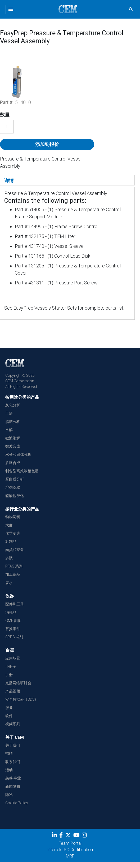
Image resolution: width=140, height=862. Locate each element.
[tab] (67, 180)
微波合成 (12, 446)
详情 (9, 180)
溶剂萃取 (12, 487)
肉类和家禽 (14, 550)
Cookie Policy (16, 803)
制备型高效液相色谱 (22, 471)
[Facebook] (62, 836)
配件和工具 (14, 604)
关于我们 (12, 745)
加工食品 (12, 574)
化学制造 (12, 533)
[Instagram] (85, 836)
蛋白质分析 (14, 479)
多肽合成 (12, 463)
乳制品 (10, 541)
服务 (9, 707)
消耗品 (10, 612)
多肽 (9, 558)
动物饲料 (12, 517)
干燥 (9, 413)
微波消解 (12, 438)
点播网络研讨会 (18, 683)
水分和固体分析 (18, 454)
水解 (9, 430)
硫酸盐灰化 (14, 495)
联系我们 (12, 762)
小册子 (10, 666)
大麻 (9, 525)
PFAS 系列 (13, 566)
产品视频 (12, 691)
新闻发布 (12, 786)
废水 (9, 583)
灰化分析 (12, 405)
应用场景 (12, 658)
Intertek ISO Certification (70, 849)
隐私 (9, 794)
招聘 (9, 753)
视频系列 (12, 724)
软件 (9, 716)
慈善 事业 (13, 778)
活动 (9, 770)
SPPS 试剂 (14, 637)
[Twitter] (68, 836)
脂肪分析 (12, 421)
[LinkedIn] (55, 836)
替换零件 (12, 629)
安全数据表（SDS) (20, 699)
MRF (70, 856)
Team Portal (70, 843)
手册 (9, 675)
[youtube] (77, 836)
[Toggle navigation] (10, 9)
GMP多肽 (13, 620)
